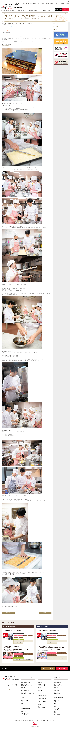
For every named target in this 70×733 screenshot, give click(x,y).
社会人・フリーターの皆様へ (59, 689)
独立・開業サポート (24, 714)
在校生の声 (40, 682)
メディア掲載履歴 (57, 714)
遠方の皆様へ (56, 687)
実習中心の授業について (25, 682)
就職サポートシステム (25, 711)
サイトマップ (52, 720)
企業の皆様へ (56, 692)
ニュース (55, 711)
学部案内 (23, 697)
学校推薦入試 (40, 703)
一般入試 (39, 704)
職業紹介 (55, 703)
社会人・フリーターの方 (54, 3)
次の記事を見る (8, 612)
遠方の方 (47, 3)
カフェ (22, 703)
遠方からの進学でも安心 (42, 684)
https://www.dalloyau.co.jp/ (6, 45)
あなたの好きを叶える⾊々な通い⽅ (27, 693)
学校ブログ (56, 712)
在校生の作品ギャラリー (42, 685)
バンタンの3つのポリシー (25, 720)
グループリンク (57, 700)
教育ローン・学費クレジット (43, 707)
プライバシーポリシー (44, 720)
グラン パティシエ (24, 700)
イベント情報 (56, 708)
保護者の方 (62, 3)
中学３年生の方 (33, 3)
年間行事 (39, 687)
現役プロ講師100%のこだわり (26, 685)
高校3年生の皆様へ (57, 681)
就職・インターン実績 (25, 713)
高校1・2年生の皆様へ (58, 682)
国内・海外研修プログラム (26, 690)
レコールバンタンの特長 (26, 678)
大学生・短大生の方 (40, 3)
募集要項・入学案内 (42, 695)
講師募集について (57, 693)
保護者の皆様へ (57, 690)
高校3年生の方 (18, 3)
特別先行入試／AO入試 (42, 701)
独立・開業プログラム (25, 681)
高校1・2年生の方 (26, 3)
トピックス (56, 709)
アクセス (45, 10)
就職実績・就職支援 (25, 708)
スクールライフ (41, 678)
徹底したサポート (24, 692)
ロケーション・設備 (41, 681)
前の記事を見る (45, 612)
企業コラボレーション (25, 689)
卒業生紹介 (40, 691)
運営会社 (17, 720)
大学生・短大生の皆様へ (58, 685)
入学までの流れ (40, 699)
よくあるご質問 (52, 10)
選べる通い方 (23, 687)
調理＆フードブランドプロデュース (27, 705)
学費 (38, 706)
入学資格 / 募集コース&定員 (43, 698)
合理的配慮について (34, 720)
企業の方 (67, 3)
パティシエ (23, 701)
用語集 (55, 701)
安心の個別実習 (24, 684)
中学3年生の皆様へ (57, 684)
